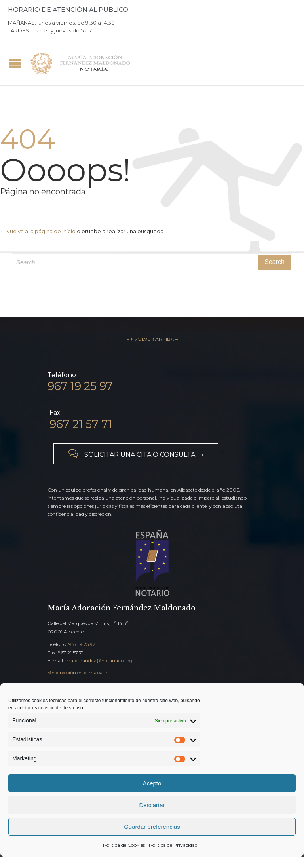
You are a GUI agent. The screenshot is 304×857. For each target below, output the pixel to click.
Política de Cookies (124, 845)
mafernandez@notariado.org (99, 660)
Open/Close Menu (15, 63)
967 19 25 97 (81, 644)
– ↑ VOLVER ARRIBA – (152, 339)
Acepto (152, 783)
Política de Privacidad (173, 845)
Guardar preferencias (152, 826)
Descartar (152, 805)
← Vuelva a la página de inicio (38, 231)
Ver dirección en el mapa (75, 672)
